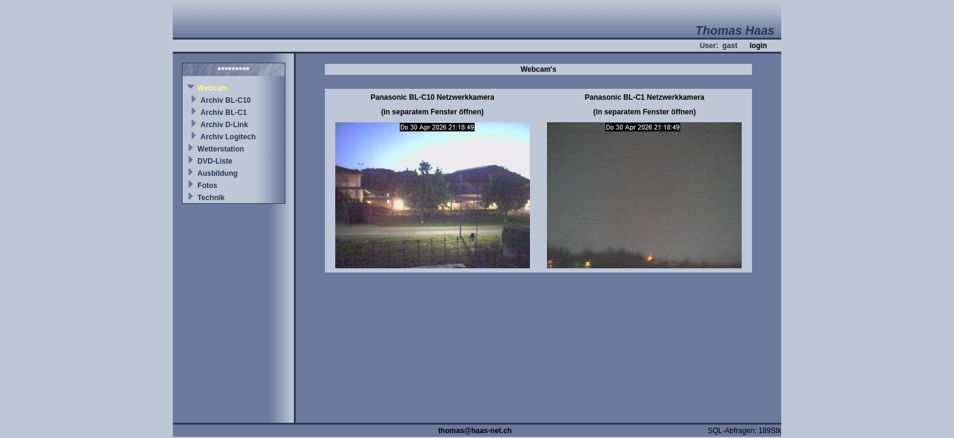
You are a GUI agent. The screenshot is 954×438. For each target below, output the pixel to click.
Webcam (213, 88)
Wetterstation (221, 149)
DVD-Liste (215, 161)
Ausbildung (218, 173)
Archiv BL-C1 (224, 112)
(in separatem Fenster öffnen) (432, 112)
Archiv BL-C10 (226, 100)
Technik (211, 197)
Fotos (208, 185)
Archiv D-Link (224, 124)
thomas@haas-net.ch (475, 430)
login (758, 45)
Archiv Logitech (228, 137)
